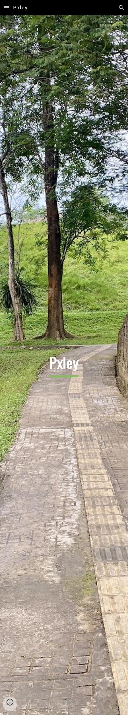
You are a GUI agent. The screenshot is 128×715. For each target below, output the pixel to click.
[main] (64, 365)
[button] (6, 7)
